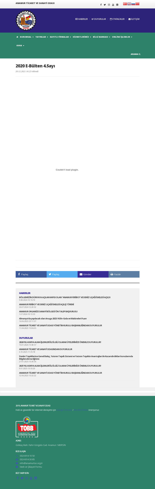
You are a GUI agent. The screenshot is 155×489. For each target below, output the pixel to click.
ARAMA (135, 54)
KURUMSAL (27, 37)
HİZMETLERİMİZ (82, 37)
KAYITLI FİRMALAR (60, 37)
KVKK (20, 45)
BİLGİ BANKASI (101, 37)
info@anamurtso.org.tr (31, 463)
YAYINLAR (41, 37)
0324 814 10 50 (27, 455)
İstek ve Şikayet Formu (31, 466)
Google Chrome (64, 409)
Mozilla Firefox (81, 409)
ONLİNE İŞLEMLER (122, 37)
